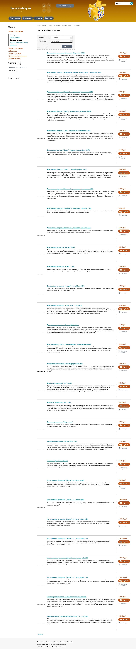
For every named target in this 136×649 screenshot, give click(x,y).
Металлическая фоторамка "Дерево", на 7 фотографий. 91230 (67, 519)
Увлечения (13, 45)
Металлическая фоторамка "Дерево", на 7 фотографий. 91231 (67, 538)
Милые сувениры (15, 37)
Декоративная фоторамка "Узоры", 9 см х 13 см (63, 325)
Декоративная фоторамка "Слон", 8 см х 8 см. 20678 (64, 305)
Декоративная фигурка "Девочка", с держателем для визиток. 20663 (70, 92)
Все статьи (11, 70)
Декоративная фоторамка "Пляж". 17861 (60, 266)
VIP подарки (12, 51)
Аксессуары (13, 35)
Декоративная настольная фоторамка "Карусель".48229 (66, 53)
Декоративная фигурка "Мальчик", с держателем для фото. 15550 (69, 208)
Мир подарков (40, 641)
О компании (49, 641)
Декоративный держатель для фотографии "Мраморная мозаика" (69, 344)
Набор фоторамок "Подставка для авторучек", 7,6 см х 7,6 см (67, 616)
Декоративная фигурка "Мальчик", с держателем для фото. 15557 (69, 228)
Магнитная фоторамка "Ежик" (57, 461)
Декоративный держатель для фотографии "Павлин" (65, 364)
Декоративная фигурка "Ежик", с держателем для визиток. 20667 (69, 130)
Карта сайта (70, 641)
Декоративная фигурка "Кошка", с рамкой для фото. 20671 (67, 169)
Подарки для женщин (15, 31)
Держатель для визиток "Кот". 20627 (59, 402)
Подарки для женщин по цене (19, 42)
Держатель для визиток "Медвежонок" (60, 422)
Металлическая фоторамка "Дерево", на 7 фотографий (65, 499)
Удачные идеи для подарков (17, 56)
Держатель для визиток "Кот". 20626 (59, 383)
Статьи (56, 641)
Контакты (62, 641)
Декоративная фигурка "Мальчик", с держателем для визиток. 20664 (70, 189)
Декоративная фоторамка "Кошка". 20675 (61, 247)
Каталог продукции (41, 25)
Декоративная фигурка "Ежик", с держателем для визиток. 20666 (69, 111)
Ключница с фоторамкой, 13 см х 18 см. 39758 (62, 441)
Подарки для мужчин (15, 48)
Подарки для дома (16, 40)
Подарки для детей (14, 53)
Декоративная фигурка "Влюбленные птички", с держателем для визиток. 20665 (74, 72)
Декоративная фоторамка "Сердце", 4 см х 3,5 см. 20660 (65, 286)
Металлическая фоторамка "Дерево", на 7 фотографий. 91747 (67, 558)
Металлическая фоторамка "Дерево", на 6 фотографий (65, 480)
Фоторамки (77, 25)
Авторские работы (14, 58)
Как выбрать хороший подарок (17, 67)
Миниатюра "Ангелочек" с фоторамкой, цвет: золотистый (66, 597)
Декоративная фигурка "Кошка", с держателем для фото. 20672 (68, 150)
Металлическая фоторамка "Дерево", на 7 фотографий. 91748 (67, 577)
